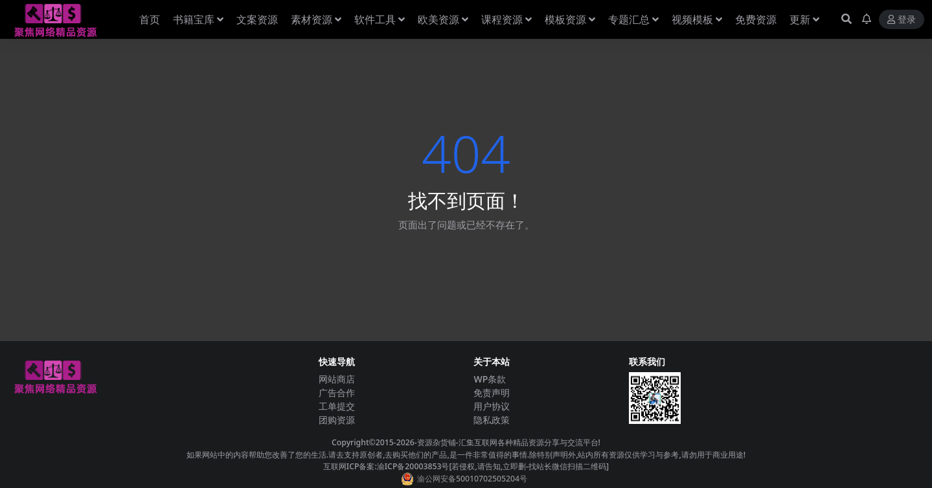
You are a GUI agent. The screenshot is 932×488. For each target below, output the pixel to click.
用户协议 (491, 406)
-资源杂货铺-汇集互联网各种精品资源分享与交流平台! (507, 442)
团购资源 (337, 420)
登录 (901, 20)
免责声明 (491, 392)
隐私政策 (491, 420)
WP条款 (489, 379)
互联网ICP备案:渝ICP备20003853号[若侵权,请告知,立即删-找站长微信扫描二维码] (466, 466)
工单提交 (337, 406)
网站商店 (337, 379)
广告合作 (337, 392)
